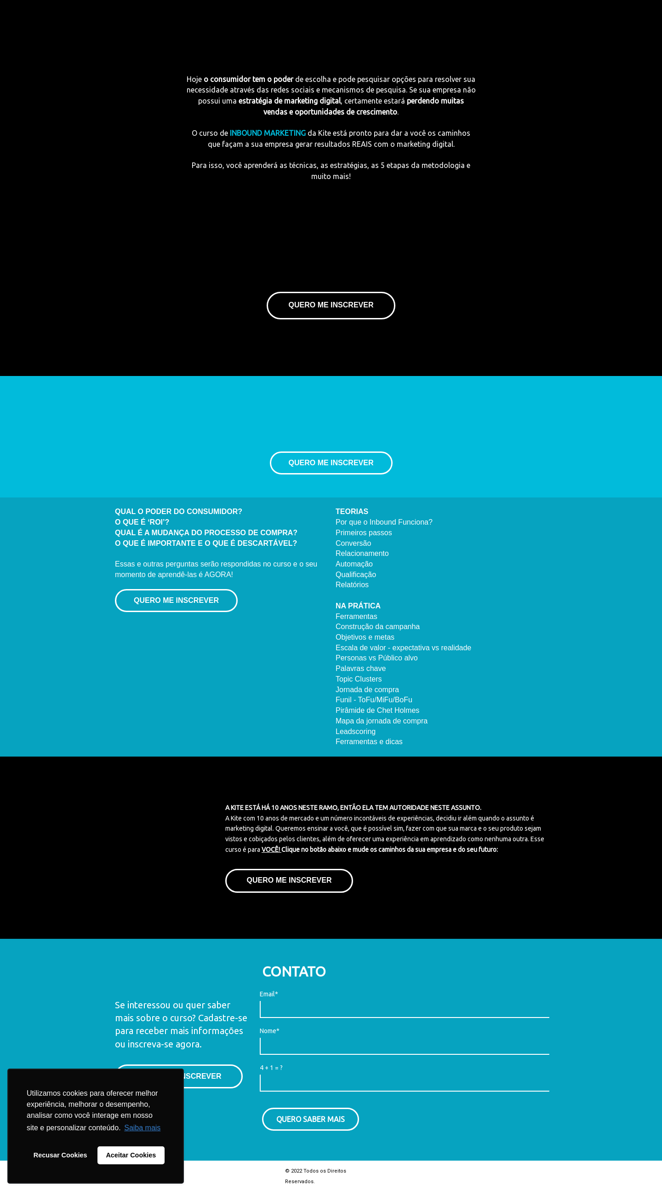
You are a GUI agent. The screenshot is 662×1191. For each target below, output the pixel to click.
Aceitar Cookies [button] (131, 1155)
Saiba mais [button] (142, 1128)
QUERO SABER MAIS (310, 1119)
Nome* (270, 1031)
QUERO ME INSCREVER (331, 305)
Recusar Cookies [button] (60, 1155)
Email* (269, 994)
